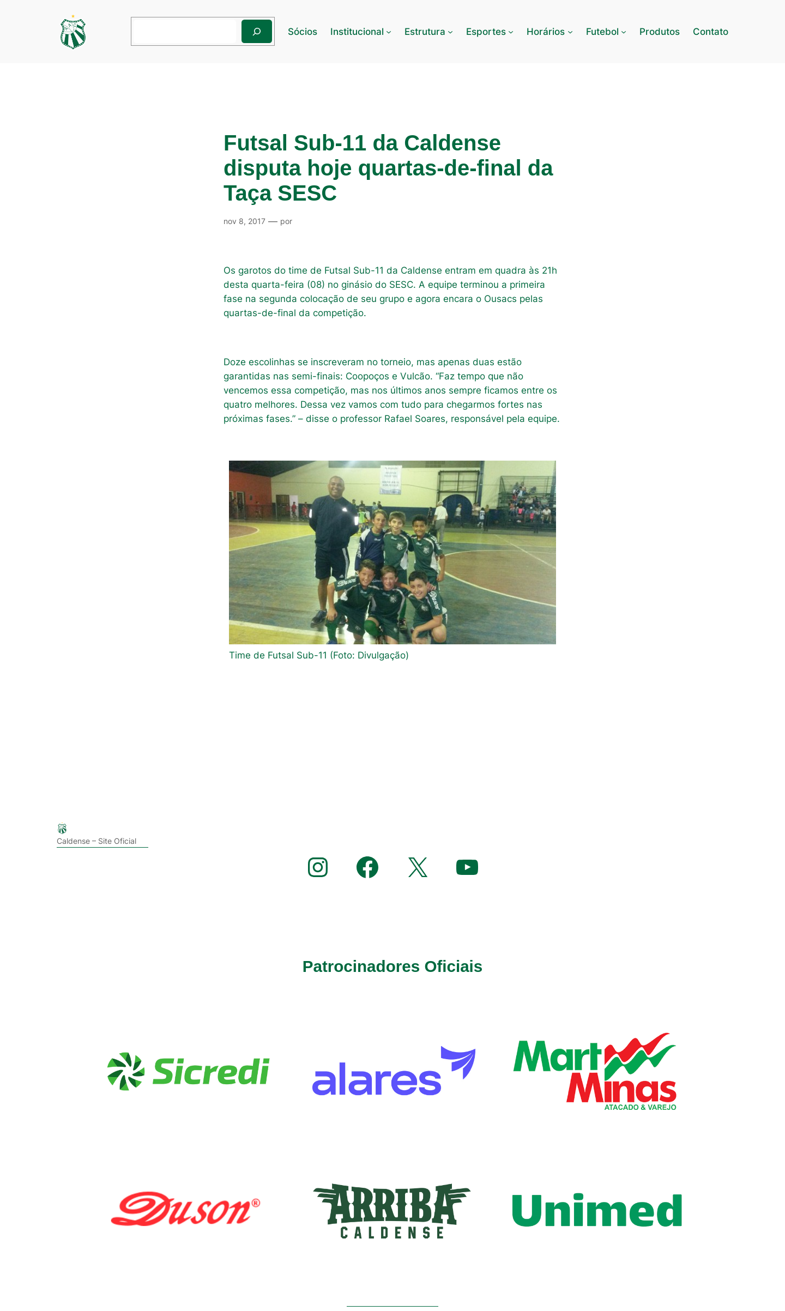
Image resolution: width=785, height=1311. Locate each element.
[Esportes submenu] (511, 31)
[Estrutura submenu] (450, 31)
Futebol (602, 31)
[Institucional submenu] (388, 31)
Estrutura (424, 31)
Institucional (357, 31)
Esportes (486, 31)
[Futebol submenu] (623, 31)
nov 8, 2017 (244, 221)
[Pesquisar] (256, 31)
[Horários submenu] (570, 31)
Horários (546, 31)
